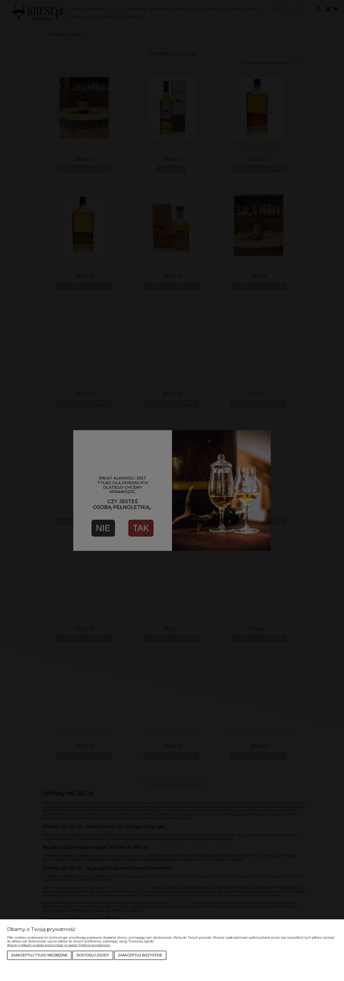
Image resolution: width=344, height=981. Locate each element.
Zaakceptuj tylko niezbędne (39, 955)
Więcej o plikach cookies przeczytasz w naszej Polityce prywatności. (59, 945)
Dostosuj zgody (92, 955)
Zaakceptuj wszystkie (140, 955)
